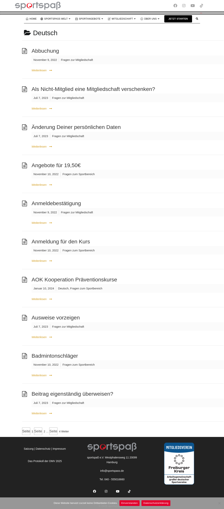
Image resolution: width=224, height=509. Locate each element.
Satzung (28, 448)
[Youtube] (118, 491)
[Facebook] (94, 491)
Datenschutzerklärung (155, 503)
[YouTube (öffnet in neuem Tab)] (194, 6)
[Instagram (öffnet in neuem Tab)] (185, 6)
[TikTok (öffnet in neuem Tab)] (201, 6)
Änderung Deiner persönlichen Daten (76, 127)
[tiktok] (129, 491)
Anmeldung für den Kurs (61, 241)
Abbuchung (45, 50)
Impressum (59, 448)
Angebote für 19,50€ (56, 165)
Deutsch (63, 288)
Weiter (65, 430)
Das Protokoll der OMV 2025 (45, 460)
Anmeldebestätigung (56, 203)
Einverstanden (129, 503)
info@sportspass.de (112, 470)
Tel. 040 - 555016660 (112, 478)
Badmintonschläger (55, 355)
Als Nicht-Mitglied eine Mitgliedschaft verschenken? (93, 88)
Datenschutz (43, 448)
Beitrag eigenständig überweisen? (72, 393)
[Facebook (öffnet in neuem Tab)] (176, 6)
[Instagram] (106, 491)
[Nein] (219, 503)
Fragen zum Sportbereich (79, 173)
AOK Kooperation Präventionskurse (74, 279)
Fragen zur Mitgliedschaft (77, 59)
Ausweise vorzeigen (56, 317)
